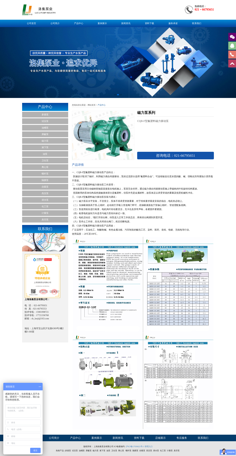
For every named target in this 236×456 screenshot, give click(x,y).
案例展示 (102, 23)
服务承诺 (173, 23)
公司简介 (55, 23)
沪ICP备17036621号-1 (135, 446)
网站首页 (92, 105)
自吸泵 (45, 187)
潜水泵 (45, 200)
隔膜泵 (45, 180)
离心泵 (45, 167)
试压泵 (45, 121)
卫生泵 (45, 160)
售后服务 (182, 437)
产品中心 (78, 23)
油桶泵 (45, 128)
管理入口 (149, 446)
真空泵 (45, 219)
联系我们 (196, 23)
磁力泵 (45, 141)
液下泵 (45, 147)
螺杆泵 (45, 173)
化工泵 (45, 206)
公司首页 (31, 23)
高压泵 (45, 193)
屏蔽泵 (45, 134)
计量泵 (45, 213)
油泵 (45, 154)
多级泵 (45, 114)
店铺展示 (160, 437)
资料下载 (149, 23)
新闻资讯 (125, 23)
